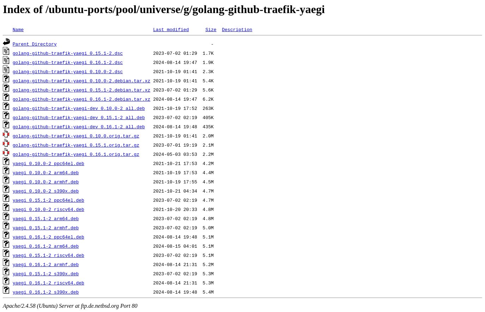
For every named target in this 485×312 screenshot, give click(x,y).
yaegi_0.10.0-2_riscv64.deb (48, 209)
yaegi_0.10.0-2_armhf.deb (46, 181)
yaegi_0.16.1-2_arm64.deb (46, 246)
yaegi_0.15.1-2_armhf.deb (46, 227)
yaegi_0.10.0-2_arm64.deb (46, 172)
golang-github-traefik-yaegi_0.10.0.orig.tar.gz (76, 136)
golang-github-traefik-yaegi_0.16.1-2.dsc (68, 62)
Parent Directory (35, 44)
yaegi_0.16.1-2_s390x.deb (46, 292)
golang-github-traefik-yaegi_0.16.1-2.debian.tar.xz (81, 99)
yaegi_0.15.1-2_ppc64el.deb (48, 200)
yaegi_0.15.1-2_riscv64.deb (48, 255)
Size (210, 29)
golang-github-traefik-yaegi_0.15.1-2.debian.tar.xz (81, 90)
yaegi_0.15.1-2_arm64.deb (46, 218)
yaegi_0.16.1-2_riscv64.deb (48, 282)
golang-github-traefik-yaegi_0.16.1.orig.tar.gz (76, 154)
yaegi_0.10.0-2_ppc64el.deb (48, 163)
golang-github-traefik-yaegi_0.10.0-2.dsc (68, 71)
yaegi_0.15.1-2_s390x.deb (46, 273)
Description (237, 29)
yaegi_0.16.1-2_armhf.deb (46, 264)
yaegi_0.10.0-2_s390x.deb (46, 191)
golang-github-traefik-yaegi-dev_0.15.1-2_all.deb (79, 117)
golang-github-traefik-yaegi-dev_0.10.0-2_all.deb (79, 108)
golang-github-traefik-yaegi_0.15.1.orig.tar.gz (76, 145)
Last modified (171, 29)
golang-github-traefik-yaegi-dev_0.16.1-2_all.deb (79, 126)
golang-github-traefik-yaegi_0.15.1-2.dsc (68, 53)
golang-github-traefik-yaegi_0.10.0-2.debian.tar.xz (81, 80)
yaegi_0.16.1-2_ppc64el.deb (48, 237)
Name (18, 29)
